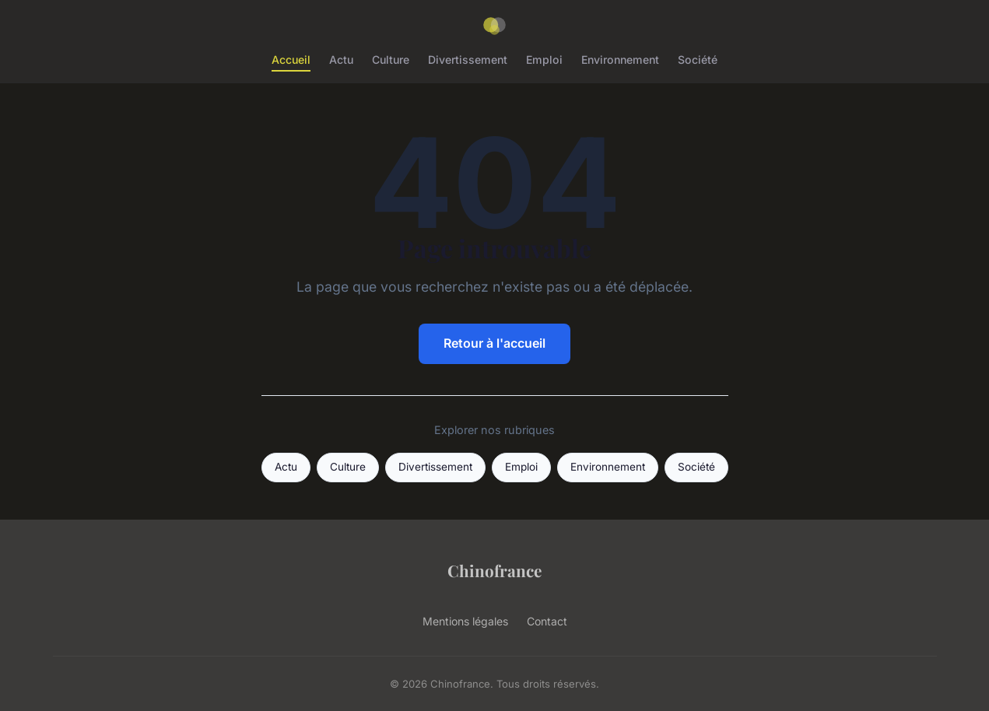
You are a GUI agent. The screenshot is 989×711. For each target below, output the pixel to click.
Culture (390, 59)
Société (697, 59)
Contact (547, 621)
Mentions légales (465, 621)
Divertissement (467, 59)
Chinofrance (494, 570)
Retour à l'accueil (494, 343)
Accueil (291, 59)
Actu (341, 59)
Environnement (620, 59)
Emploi (544, 59)
